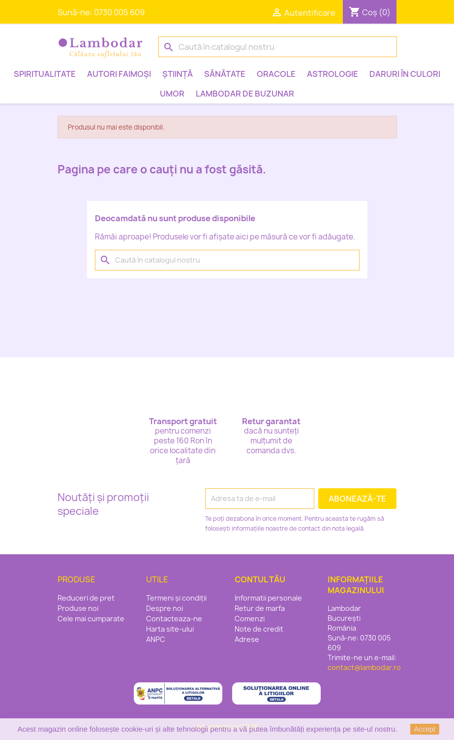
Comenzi (250, 618)
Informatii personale (268, 598)
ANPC (155, 639)
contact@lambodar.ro (364, 667)
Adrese (247, 639)
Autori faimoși (119, 73)
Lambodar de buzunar (245, 93)
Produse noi (78, 608)
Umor (172, 93)
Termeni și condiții (176, 598)
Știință (177, 73)
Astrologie (332, 73)
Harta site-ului (170, 629)
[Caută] (277, 46)
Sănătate (224, 73)
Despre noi (164, 608)
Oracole (276, 73)
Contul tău (260, 579)
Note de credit (259, 629)
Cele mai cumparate (91, 618)
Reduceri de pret (86, 598)
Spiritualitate (45, 73)
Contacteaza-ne (174, 618)
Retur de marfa (260, 608)
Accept (424, 729)
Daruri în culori (404, 73)
